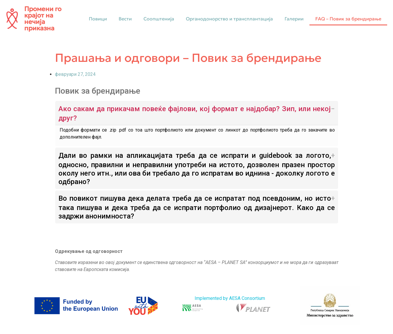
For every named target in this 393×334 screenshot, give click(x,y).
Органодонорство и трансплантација (229, 19)
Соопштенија (158, 19)
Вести (125, 19)
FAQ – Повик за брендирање (348, 19)
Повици (98, 19)
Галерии (294, 19)
